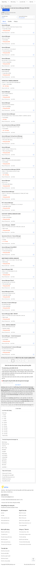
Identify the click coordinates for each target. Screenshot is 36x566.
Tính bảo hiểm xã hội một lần (25, 544)
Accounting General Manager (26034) (11, 125)
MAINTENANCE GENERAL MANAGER (10, 258)
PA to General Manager (7, 202)
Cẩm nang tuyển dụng (5, 542)
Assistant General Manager (8, 114)
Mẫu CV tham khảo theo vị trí (25, 523)
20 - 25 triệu (5, 86)
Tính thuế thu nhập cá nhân (25, 534)
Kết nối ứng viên (4, 539)
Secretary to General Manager (9, 302)
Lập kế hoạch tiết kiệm (23, 539)
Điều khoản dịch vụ (5, 523)
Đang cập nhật (6, 30)
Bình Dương (5, 262)
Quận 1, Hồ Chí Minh (6, 217)
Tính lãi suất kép (22, 537)
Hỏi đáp (2, 515)
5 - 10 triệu (5, 241)
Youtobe (8, 507)
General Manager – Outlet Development (11, 336)
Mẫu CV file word (22, 518)
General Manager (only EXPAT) (9, 247)
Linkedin (12, 507)
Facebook (3, 507)
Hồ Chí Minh (5, 40)
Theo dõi (6, 10)
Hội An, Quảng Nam (6, 62)
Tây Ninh (4, 195)
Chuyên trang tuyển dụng (6, 537)
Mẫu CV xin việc (22, 513)
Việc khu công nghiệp (5, 561)
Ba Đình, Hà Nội (6, 328)
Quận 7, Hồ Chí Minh (7, 84)
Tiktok (16, 507)
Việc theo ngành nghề (5, 556)
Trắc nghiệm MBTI (23, 525)
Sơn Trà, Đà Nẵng (6, 106)
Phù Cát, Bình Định (6, 284)
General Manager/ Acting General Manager (12, 136)
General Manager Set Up (8, 291)
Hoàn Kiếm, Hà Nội (6, 28)
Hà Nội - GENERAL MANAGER (8, 325)
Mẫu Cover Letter (22, 515)
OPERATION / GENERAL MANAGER (10, 80)
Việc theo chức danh (5, 551)
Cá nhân (10, 21)
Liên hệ (2, 513)
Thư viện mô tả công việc (6, 544)
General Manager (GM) (7, 269)
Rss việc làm (27, 564)
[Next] (26, 360)
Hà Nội (4, 239)
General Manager (6, 25)
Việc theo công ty (4, 558)
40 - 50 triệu (5, 130)
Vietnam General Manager (8, 191)
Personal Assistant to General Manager (11, 347)
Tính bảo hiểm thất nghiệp (24, 542)
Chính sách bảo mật (5, 518)
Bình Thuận (5, 228)
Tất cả (4, 21)
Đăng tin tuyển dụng (5, 532)
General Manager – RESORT (8, 225)
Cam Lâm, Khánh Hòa (7, 51)
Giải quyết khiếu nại (5, 520)
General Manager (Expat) (8, 280)
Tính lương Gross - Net (24, 532)
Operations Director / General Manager (11, 236)
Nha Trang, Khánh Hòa (7, 151)
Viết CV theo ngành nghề (24, 520)
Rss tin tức (32, 564)
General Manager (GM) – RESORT (10, 314)
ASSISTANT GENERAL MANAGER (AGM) (11, 214)
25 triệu (4, 119)
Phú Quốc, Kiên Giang (7, 139)
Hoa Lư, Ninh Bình (6, 306)
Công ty (16, 21)
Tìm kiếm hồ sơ (4, 534)
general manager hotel (8, 383)
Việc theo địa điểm (5, 553)
